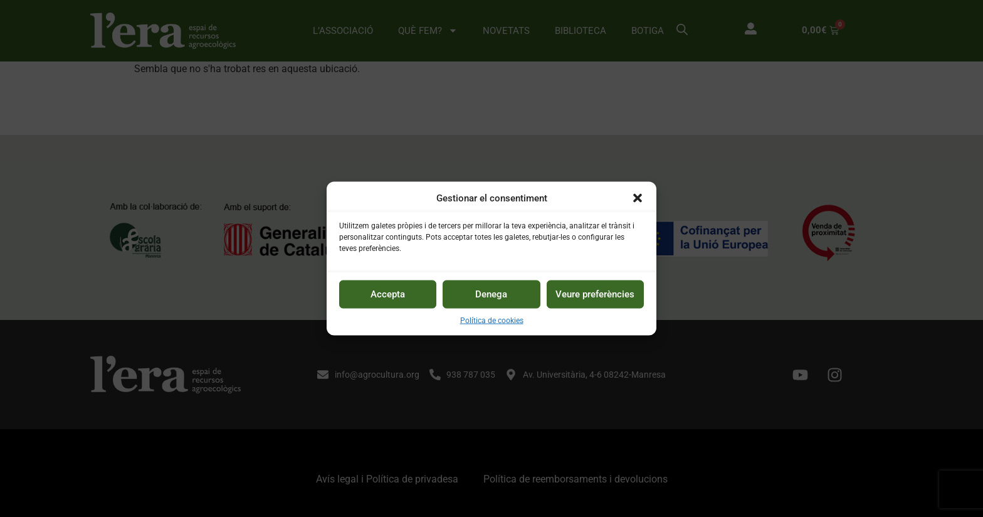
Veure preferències (594, 294)
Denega (491, 294)
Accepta (388, 294)
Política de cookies (491, 320)
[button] (637, 198)
